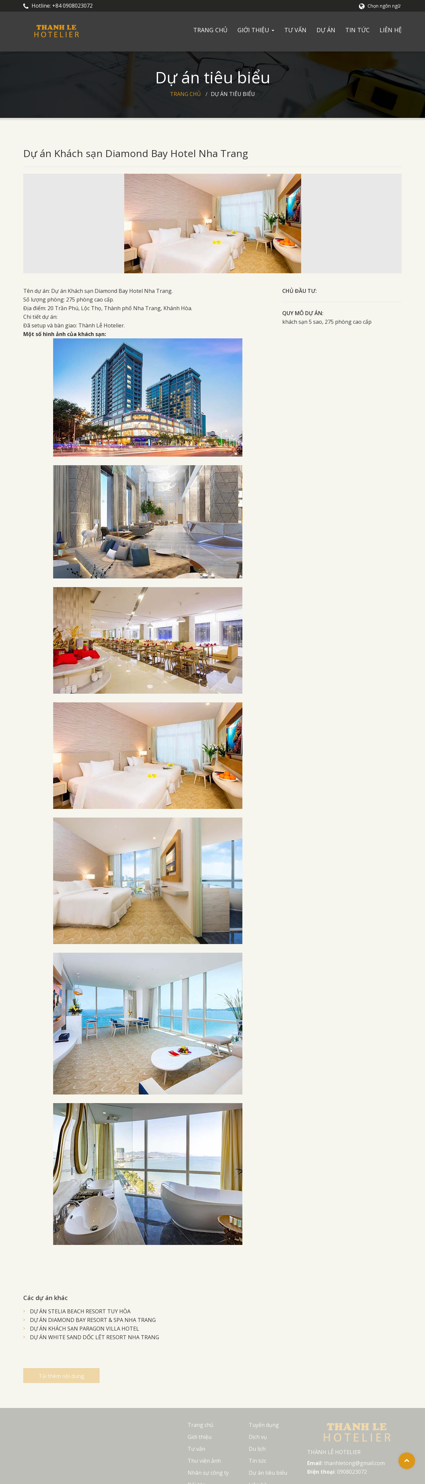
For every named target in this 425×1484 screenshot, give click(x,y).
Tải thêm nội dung (61, 1380)
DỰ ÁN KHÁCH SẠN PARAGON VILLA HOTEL (84, 1328)
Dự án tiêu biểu (233, 94)
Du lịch (257, 1448)
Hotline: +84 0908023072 (58, 5)
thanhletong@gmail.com (354, 1463)
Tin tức (357, 30)
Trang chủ (210, 30)
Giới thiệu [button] (255, 30)
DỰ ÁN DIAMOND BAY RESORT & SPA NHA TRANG (93, 1320)
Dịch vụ (258, 1436)
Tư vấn (295, 30)
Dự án (325, 30)
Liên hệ (391, 30)
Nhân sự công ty (208, 1472)
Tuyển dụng (264, 1425)
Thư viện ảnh (204, 1460)
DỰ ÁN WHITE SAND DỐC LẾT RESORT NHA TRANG (94, 1337)
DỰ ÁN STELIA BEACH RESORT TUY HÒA (80, 1311)
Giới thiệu (200, 1436)
